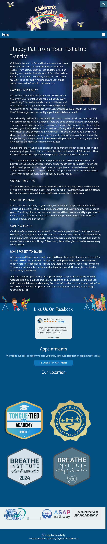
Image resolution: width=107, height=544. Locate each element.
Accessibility (58, 535)
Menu (5, 34)
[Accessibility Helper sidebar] (103, 4)
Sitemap (46, 535)
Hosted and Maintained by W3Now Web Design (53, 538)
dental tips (49, 83)
